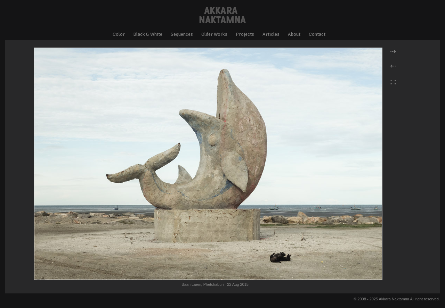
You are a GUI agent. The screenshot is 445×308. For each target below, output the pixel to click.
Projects (245, 34)
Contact (317, 34)
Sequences (182, 34)
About (294, 34)
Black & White (147, 34)
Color (119, 34)
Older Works (214, 34)
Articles (271, 34)
